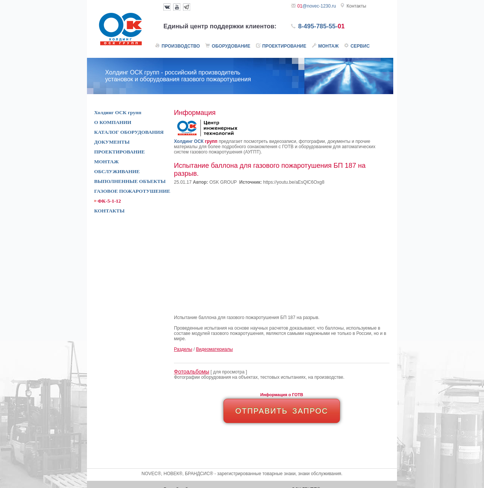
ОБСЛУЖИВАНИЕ (117, 171)
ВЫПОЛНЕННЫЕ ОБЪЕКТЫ (130, 181)
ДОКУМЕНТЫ (112, 142)
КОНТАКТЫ (109, 211)
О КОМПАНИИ (112, 122)
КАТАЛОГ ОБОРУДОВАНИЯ (129, 132)
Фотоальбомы (191, 372)
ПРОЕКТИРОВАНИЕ (119, 152)
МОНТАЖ (106, 161)
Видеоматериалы (214, 349)
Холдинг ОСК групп (117, 112)
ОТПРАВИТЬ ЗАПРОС (281, 411)
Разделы (183, 349)
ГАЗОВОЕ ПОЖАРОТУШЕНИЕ (132, 191)
